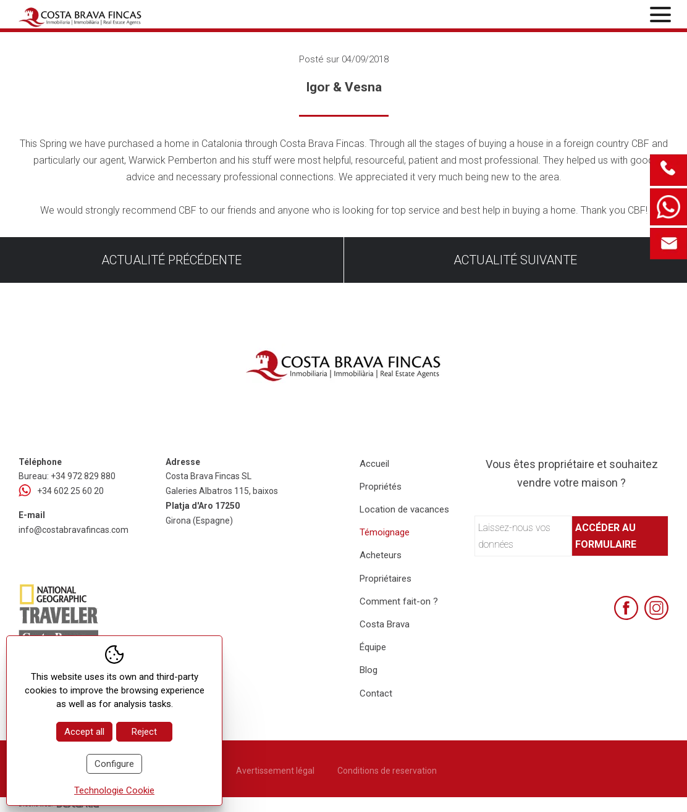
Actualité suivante (515, 260)
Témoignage (385, 532)
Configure (114, 763)
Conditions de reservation (387, 771)
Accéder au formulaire (605, 536)
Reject (144, 731)
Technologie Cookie (114, 790)
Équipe (373, 647)
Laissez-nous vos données (514, 536)
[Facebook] (626, 608)
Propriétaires (385, 578)
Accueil (374, 463)
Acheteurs (381, 555)
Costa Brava (385, 624)
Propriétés (381, 486)
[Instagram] (656, 608)
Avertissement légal (275, 771)
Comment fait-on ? (399, 601)
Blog (368, 670)
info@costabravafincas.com (74, 530)
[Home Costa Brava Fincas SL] (125, 15)
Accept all (84, 731)
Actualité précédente (171, 260)
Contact (376, 693)
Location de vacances (404, 509)
